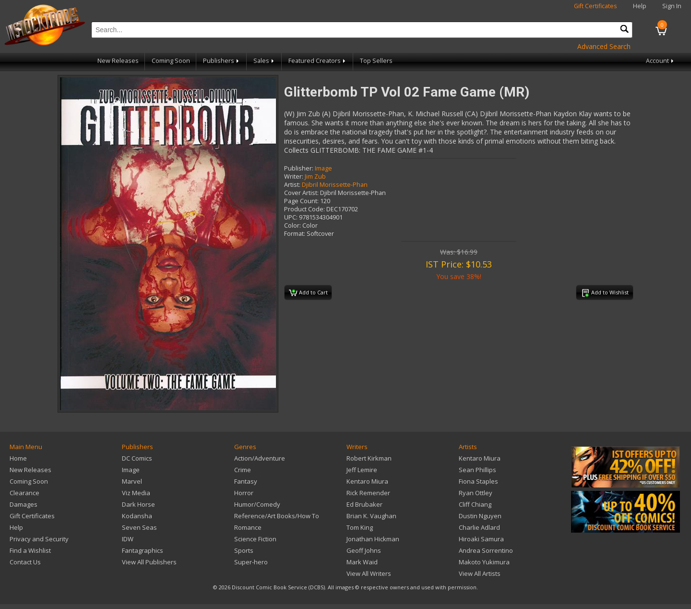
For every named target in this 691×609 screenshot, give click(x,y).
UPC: (291, 217)
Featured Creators (317, 61)
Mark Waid (362, 562)
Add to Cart (308, 293)
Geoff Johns (363, 550)
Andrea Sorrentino (486, 550)
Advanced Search (604, 46)
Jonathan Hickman (372, 539)
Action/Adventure (259, 458)
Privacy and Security (39, 539)
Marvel (132, 481)
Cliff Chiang (475, 504)
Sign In (671, 6)
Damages (23, 504)
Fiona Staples (478, 481)
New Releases (118, 61)
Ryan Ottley (475, 492)
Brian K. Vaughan (371, 516)
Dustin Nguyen (480, 516)
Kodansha (137, 516)
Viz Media (136, 492)
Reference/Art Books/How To (276, 516)
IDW (127, 539)
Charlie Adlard (479, 527)
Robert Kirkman (369, 458)
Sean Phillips (477, 469)
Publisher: (298, 168)
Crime (242, 469)
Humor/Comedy (257, 504)
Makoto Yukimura (484, 562)
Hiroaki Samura (481, 539)
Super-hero (251, 562)
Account (660, 61)
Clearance (24, 492)
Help (639, 6)
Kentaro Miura (367, 481)
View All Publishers (149, 562)
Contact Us (25, 562)
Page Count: (301, 201)
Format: (294, 234)
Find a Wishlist (30, 550)
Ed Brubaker (364, 504)
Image (323, 168)
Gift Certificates (595, 6)
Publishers (221, 61)
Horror (243, 492)
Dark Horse (138, 504)
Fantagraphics (142, 550)
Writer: (293, 176)
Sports (243, 550)
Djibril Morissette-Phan (335, 185)
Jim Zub (315, 176)
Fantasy (245, 481)
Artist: (292, 185)
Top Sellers (376, 61)
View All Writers (368, 573)
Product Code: (304, 209)
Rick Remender (368, 492)
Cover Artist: (301, 193)
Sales (264, 61)
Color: (292, 225)
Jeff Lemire (361, 469)
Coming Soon (171, 61)
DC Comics (137, 458)
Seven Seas (139, 527)
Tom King (359, 527)
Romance (248, 527)
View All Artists (479, 573)
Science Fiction (255, 539)
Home (18, 458)
